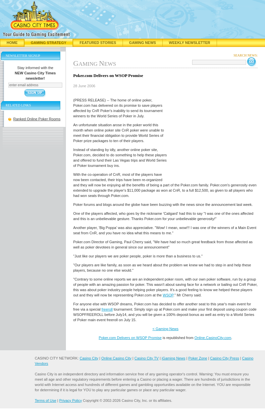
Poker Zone (197, 358)
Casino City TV (146, 358)
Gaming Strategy (48, 43)
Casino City (89, 358)
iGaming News (174, 358)
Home (12, 43)
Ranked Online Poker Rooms (36, 119)
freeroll (107, 309)
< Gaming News (165, 329)
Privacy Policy (70, 400)
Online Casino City (116, 358)
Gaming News (142, 43)
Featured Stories (98, 43)
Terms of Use (45, 400)
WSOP (168, 295)
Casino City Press (224, 358)
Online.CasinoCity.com (212, 338)
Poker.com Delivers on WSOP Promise (130, 338)
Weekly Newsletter (189, 43)
